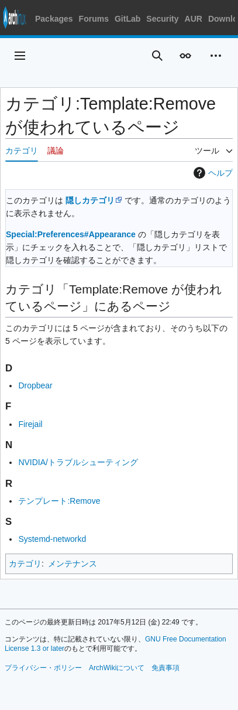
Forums (94, 18)
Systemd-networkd (52, 539)
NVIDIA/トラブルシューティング (78, 462)
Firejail (30, 424)
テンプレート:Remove (59, 501)
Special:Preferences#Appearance (71, 234)
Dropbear (35, 385)
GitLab (127, 18)
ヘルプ (212, 173)
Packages (54, 18)
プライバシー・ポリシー (43, 668)
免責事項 (165, 668)
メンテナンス (72, 563)
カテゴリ (25, 563)
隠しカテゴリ (90, 200)
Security (162, 18)
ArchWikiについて (116, 668)
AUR (193, 18)
